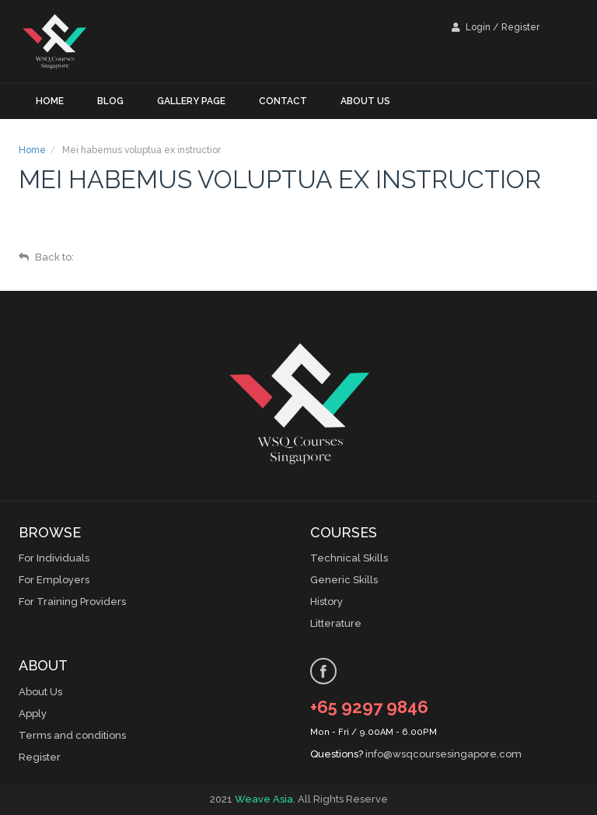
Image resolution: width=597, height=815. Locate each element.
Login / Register (495, 27)
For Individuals (54, 558)
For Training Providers (72, 601)
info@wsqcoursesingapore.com (443, 754)
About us (365, 101)
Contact (283, 101)
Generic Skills (344, 580)
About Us (40, 692)
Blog (110, 101)
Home (50, 101)
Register (40, 757)
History (326, 601)
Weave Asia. (265, 799)
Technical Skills (349, 558)
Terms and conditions (72, 735)
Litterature (335, 623)
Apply (33, 713)
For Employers (54, 580)
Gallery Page (191, 101)
